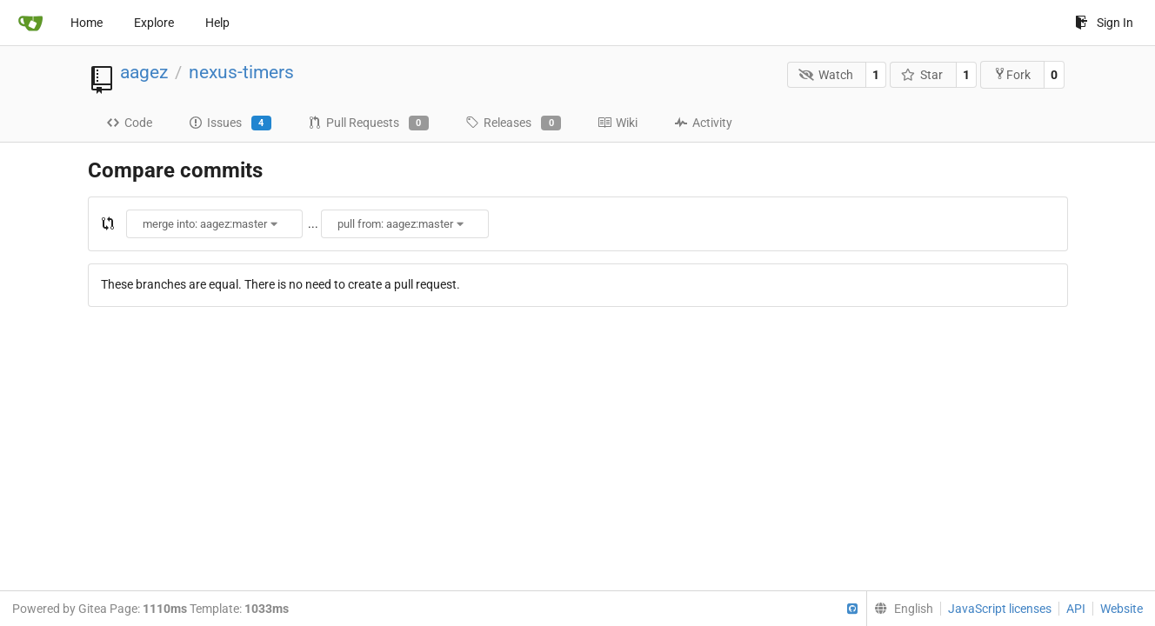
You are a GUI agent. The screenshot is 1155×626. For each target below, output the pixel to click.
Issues (230, 123)
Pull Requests (368, 123)
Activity (703, 123)
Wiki (618, 123)
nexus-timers (241, 72)
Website (1121, 609)
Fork (1012, 74)
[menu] (899, 608)
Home (86, 23)
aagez (144, 72)
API (1075, 609)
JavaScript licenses (1000, 609)
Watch (825, 75)
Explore (154, 23)
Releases (513, 123)
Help (217, 23)
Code (129, 123)
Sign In (1104, 23)
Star (922, 75)
